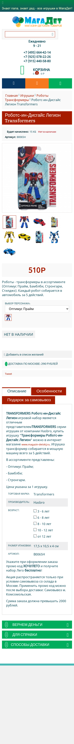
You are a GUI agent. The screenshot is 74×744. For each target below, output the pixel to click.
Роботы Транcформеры (26, 97)
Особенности (49, 391)
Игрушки (27, 95)
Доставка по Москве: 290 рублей (33, 364)
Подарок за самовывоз (29, 399)
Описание (16, 391)
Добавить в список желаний (23, 354)
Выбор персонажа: (17, 303)
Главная (11, 95)
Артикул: (10, 137)
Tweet (8, 374)
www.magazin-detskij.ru (36, 444)
